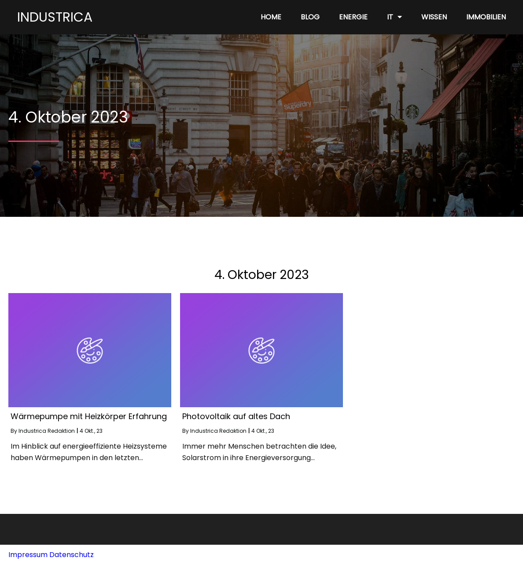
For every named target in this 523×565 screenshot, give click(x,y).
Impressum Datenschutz (51, 555)
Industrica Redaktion (46, 431)
